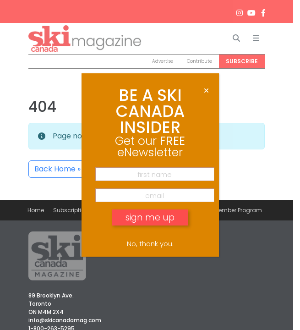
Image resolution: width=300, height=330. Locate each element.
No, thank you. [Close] (150, 243)
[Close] (206, 90)
